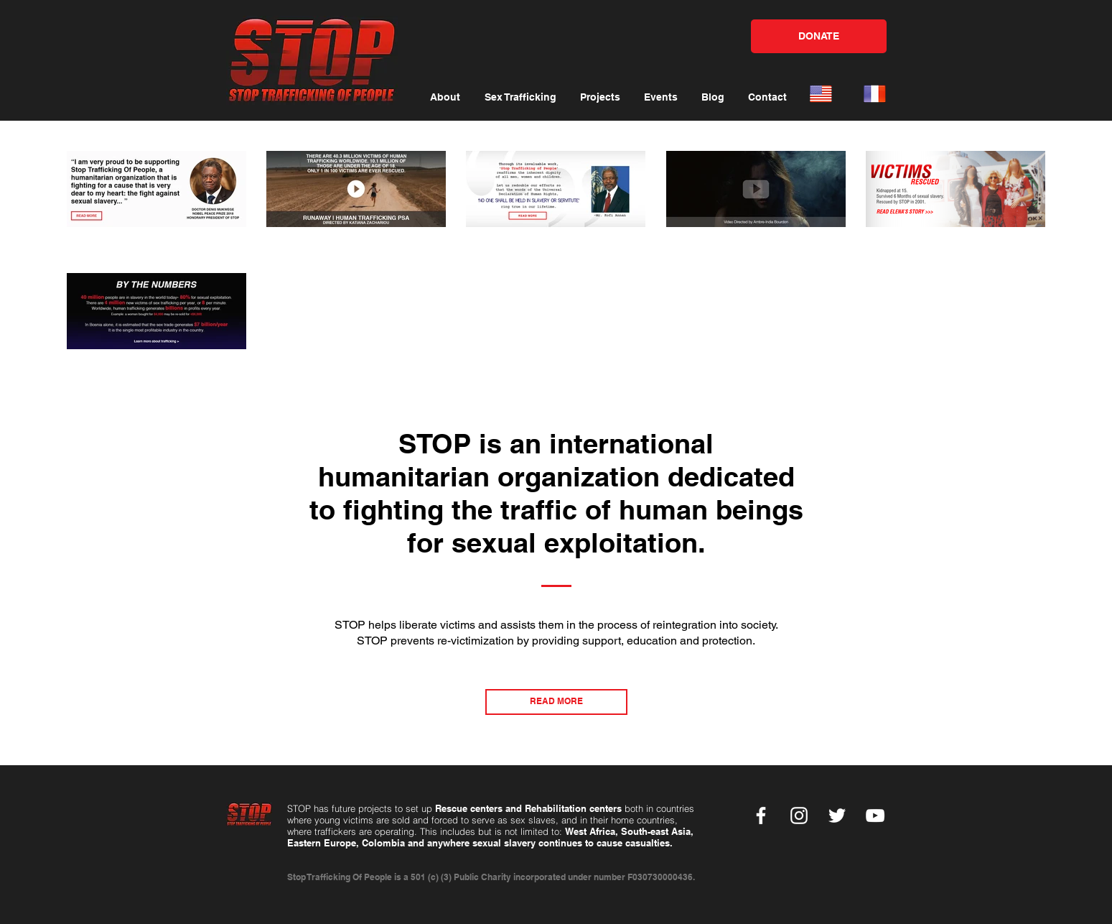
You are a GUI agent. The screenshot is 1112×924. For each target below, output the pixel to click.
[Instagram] (799, 815)
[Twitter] (837, 815)
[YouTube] (875, 815)
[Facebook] (760, 815)
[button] (445, 97)
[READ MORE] (556, 702)
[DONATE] (819, 36)
